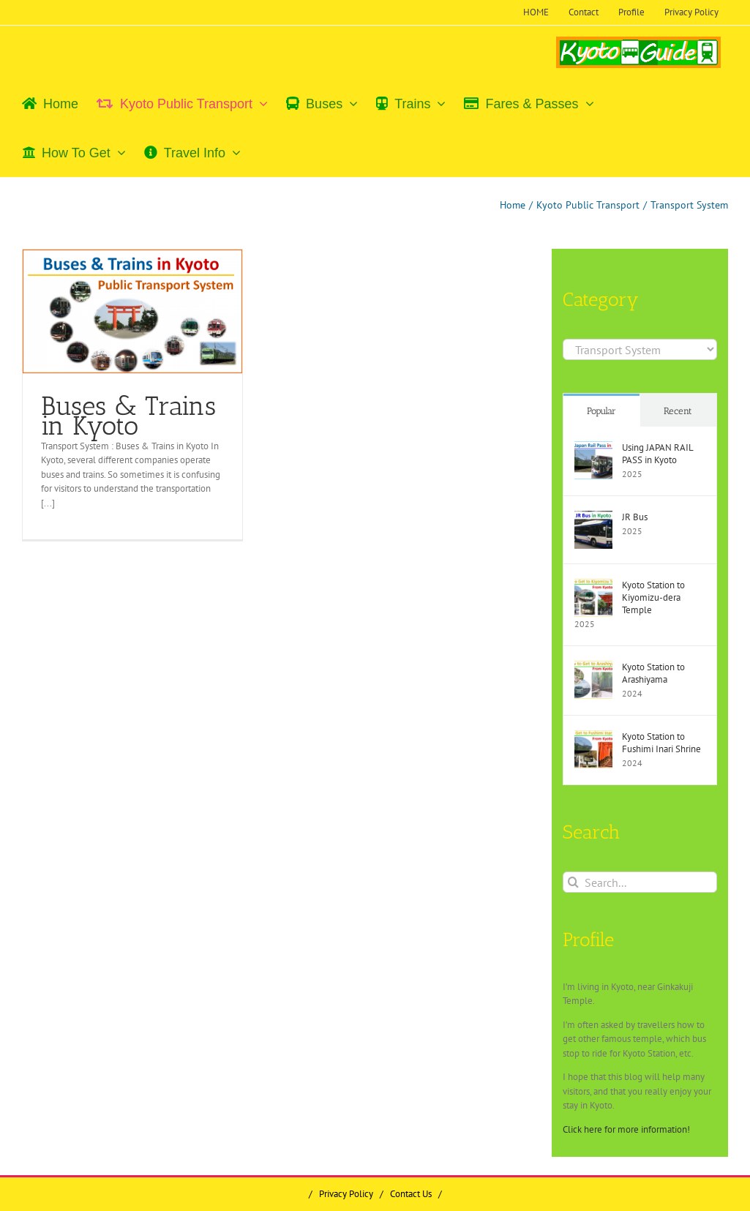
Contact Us (411, 1194)
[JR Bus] (593, 517)
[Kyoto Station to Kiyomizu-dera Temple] (593, 586)
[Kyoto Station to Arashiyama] (593, 667)
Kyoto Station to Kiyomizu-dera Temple (653, 597)
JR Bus (635, 517)
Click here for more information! (626, 1129)
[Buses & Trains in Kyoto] (132, 311)
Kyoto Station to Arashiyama (653, 673)
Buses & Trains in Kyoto (128, 415)
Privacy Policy (346, 1194)
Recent (678, 410)
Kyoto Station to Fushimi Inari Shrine (661, 742)
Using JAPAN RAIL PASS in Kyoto (657, 453)
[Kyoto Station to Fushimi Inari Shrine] (593, 737)
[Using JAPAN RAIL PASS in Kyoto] (593, 448)
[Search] (573, 882)
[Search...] (640, 882)
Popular (601, 410)
